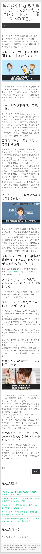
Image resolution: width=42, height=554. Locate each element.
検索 (3, 468)
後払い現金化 (14, 271)
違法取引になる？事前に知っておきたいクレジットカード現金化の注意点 (21, 12)
